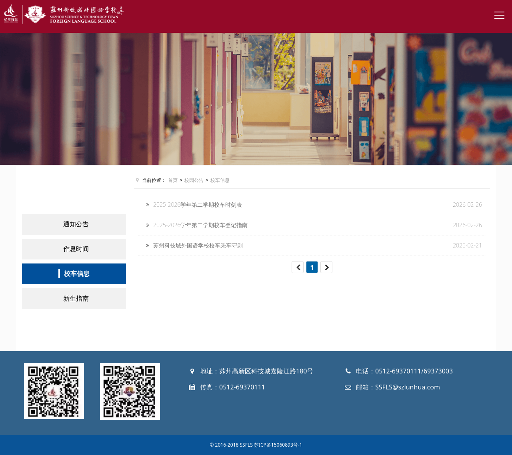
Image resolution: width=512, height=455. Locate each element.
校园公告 (194, 180)
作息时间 (76, 248)
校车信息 (77, 273)
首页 (173, 180)
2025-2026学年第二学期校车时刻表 (197, 204)
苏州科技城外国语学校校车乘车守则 (198, 245)
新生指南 (76, 298)
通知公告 (76, 224)
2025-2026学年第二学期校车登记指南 (200, 225)
